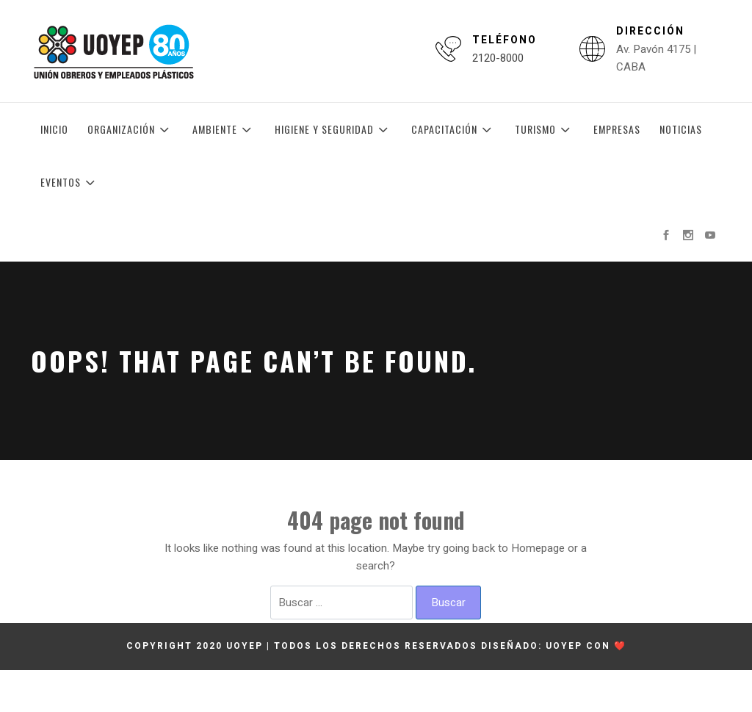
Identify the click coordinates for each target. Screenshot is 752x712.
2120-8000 (498, 58)
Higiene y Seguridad (333, 129)
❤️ (620, 645)
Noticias (680, 129)
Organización (130, 129)
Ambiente (224, 129)
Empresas (616, 129)
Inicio (54, 129)
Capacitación (453, 129)
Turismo (544, 129)
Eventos (69, 182)
